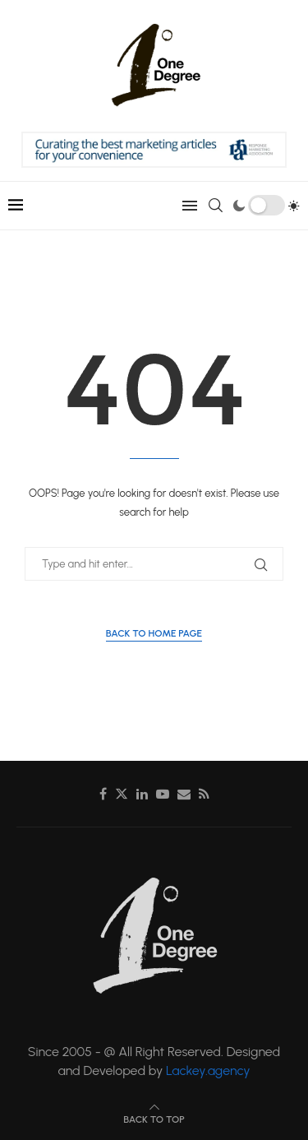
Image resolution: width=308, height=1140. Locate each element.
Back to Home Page (154, 633)
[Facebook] (103, 793)
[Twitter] (121, 793)
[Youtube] (162, 793)
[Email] (184, 793)
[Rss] (204, 793)
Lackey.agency (208, 1070)
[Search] (215, 205)
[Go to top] (153, 1118)
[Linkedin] (142, 793)
